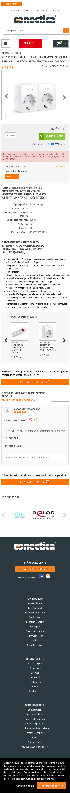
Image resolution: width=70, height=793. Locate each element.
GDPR (35, 641)
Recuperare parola (35, 613)
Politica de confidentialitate (35, 728)
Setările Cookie (35, 645)
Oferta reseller (35, 742)
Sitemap (35, 673)
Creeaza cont (35, 608)
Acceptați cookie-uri (52, 785)
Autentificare (35, 604)
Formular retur (35, 636)
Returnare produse (35, 724)
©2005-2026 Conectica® (35, 747)
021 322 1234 (11, 4)
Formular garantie (35, 631)
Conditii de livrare (35, 715)
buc (13, 135)
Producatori (35, 691)
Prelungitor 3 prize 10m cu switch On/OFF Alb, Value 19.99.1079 (18, 348)
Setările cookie (25, 785)
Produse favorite (35, 622)
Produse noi (35, 682)
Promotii (31, 43)
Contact (35, 687)
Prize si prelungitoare (12, 53)
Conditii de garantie (35, 719)
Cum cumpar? (35, 710)
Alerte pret (35, 627)
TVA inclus (60, 144)
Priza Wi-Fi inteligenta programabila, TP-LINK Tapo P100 (48, 346)
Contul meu (35, 617)
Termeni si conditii (35, 733)
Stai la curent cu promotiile (35, 569)
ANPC (35, 738)
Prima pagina (35, 664)
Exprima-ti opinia (32, 382)
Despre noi (35, 668)
